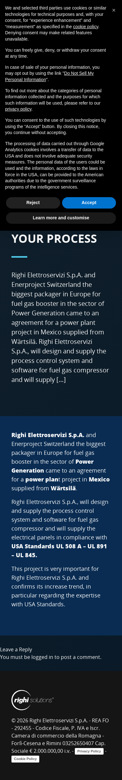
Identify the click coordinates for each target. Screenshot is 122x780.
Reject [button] (33, 202)
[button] (114, 10)
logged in (42, 657)
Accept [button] (88, 202)
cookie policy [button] (85, 26)
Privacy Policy (89, 751)
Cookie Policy (25, 759)
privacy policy (18, 109)
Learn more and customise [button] (61, 217)
